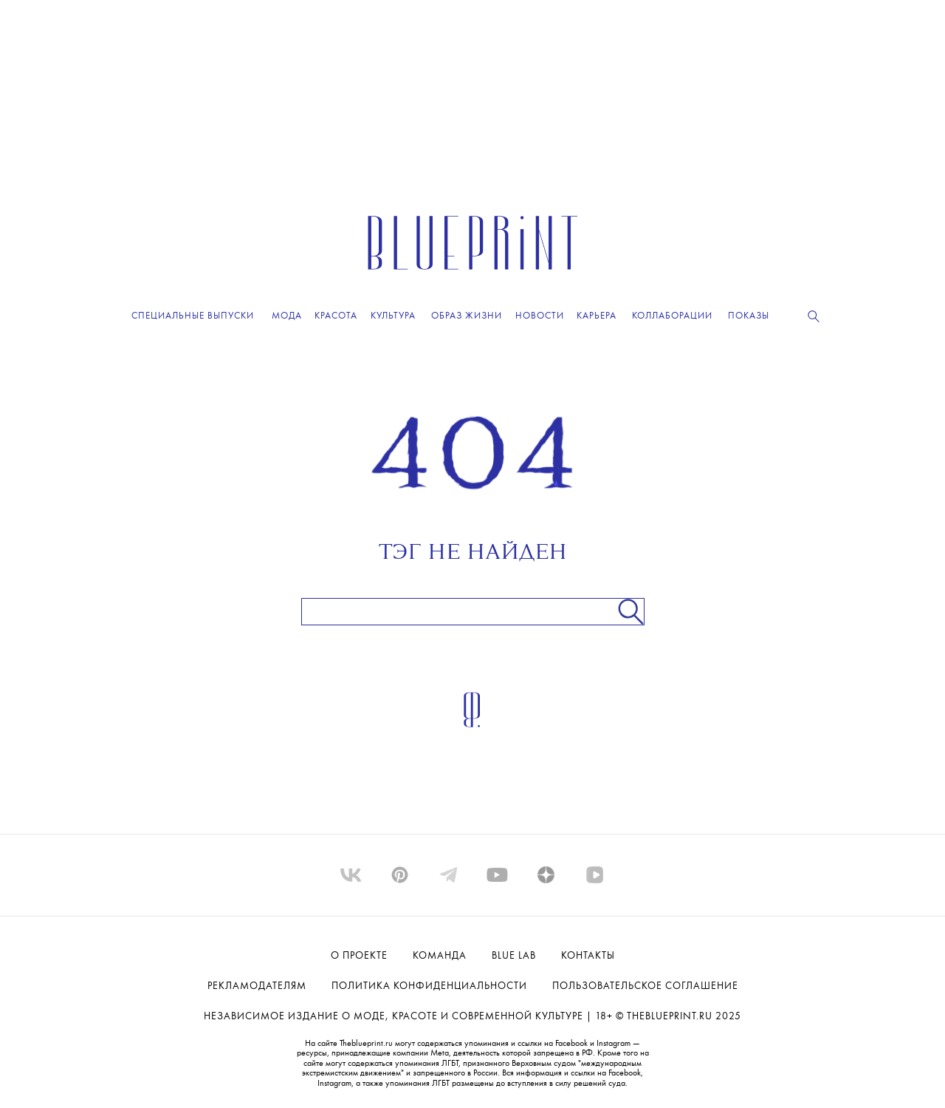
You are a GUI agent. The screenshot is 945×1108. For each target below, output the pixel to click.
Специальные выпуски (192, 316)
